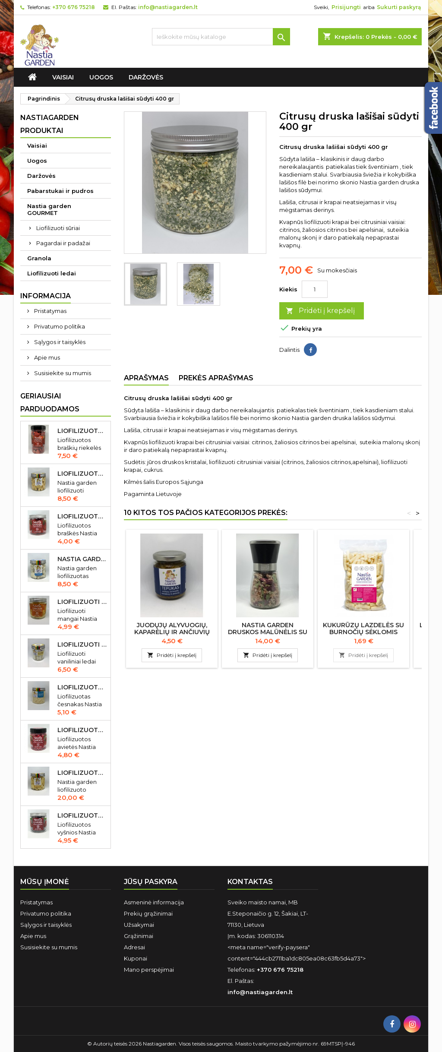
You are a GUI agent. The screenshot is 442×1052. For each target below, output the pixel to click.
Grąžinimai (138, 935)
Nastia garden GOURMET (49, 209)
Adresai (134, 947)
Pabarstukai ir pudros (60, 190)
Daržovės (146, 77)
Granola (39, 258)
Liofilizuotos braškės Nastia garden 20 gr (82, 516)
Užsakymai (139, 924)
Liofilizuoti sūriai (58, 227)
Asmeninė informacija (154, 902)
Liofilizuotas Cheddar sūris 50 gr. (82, 473)
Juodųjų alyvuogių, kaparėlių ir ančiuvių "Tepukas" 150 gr (172, 632)
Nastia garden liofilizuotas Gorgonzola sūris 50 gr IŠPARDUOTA (82, 559)
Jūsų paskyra (150, 882)
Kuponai (135, 958)
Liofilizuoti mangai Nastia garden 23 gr (82, 601)
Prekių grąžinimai (148, 913)
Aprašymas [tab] (146, 378)
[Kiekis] (315, 289)
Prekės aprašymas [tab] (216, 378)
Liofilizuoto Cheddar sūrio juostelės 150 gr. (82, 772)
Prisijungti (346, 7)
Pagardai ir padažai (63, 243)
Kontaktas (250, 882)
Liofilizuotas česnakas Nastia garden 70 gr (82, 687)
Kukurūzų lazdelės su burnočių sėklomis (363, 628)
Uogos (101, 77)
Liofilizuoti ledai (51, 273)
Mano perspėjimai (149, 969)
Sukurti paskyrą (399, 7)
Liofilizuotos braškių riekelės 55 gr (82, 430)
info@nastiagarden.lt (168, 7)
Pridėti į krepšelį (320, 311)
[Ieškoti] (221, 36)
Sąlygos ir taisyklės (59, 341)
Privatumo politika (59, 326)
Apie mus (46, 357)
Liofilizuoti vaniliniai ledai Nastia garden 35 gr (82, 644)
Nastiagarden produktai (49, 124)
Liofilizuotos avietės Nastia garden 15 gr (82, 730)
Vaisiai (63, 77)
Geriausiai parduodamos (49, 402)
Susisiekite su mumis (62, 373)
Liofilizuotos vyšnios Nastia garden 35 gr (82, 815)
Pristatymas (49, 310)
